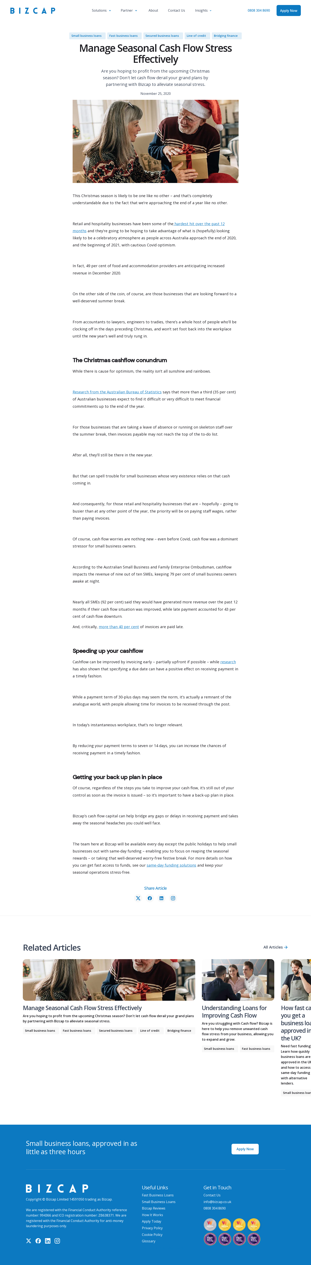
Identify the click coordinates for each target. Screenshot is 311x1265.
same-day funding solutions (171, 865)
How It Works (152, 1215)
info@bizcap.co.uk (217, 1202)
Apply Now (245, 1149)
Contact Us (212, 1195)
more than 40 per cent (119, 626)
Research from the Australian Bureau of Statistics (117, 391)
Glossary (148, 1241)
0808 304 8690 (259, 10)
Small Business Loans (159, 1202)
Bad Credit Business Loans (162, 1247)
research (228, 661)
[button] (101, 10)
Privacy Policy (152, 1228)
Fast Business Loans (158, 1195)
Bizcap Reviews (153, 1208)
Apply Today (151, 1221)
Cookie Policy (152, 1234)
